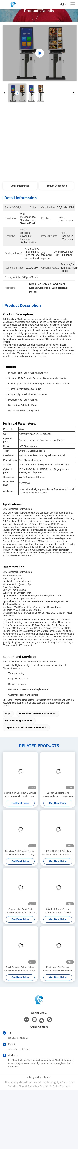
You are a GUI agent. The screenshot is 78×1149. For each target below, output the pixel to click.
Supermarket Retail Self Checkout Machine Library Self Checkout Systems (20, 911)
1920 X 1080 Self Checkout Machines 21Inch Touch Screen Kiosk (57, 853)
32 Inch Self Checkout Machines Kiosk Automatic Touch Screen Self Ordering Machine (20, 795)
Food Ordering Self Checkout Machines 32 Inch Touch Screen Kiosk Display (20, 969)
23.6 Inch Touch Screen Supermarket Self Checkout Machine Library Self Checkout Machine (58, 911)
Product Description (56, 185)
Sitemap (47, 1077)
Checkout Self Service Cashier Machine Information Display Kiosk (20, 853)
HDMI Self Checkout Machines (37, 713)
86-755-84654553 (18, 1038)
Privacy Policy (34, 1077)
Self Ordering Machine (18, 720)
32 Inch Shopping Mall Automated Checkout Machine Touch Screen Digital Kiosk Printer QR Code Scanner (58, 795)
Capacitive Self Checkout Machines (26, 727)
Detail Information (19, 185)
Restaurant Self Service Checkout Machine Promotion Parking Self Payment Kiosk (57, 969)
